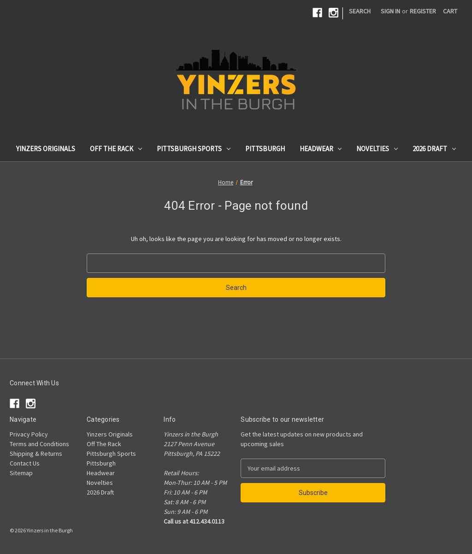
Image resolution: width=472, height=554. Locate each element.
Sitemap (21, 473)
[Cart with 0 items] (450, 11)
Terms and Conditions (39, 444)
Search (360, 11)
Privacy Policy (29, 434)
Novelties (377, 148)
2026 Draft (434, 148)
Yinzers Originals (45, 148)
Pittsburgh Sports (193, 148)
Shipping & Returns (36, 453)
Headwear (321, 148)
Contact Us (25, 463)
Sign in (390, 11)
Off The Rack (116, 148)
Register (423, 11)
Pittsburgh (265, 148)
